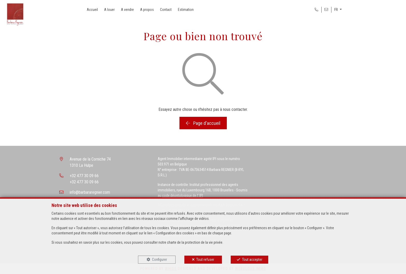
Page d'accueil (203, 123)
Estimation (186, 10)
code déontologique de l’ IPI (182, 195)
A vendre (127, 10)
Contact (166, 10)
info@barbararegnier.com (90, 192)
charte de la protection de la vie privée (194, 242)
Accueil (92, 10)
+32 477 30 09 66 (84, 175)
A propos (147, 10)
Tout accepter (252, 259)
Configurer (159, 259)
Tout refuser (205, 259)
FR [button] (336, 10)
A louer (109, 10)
